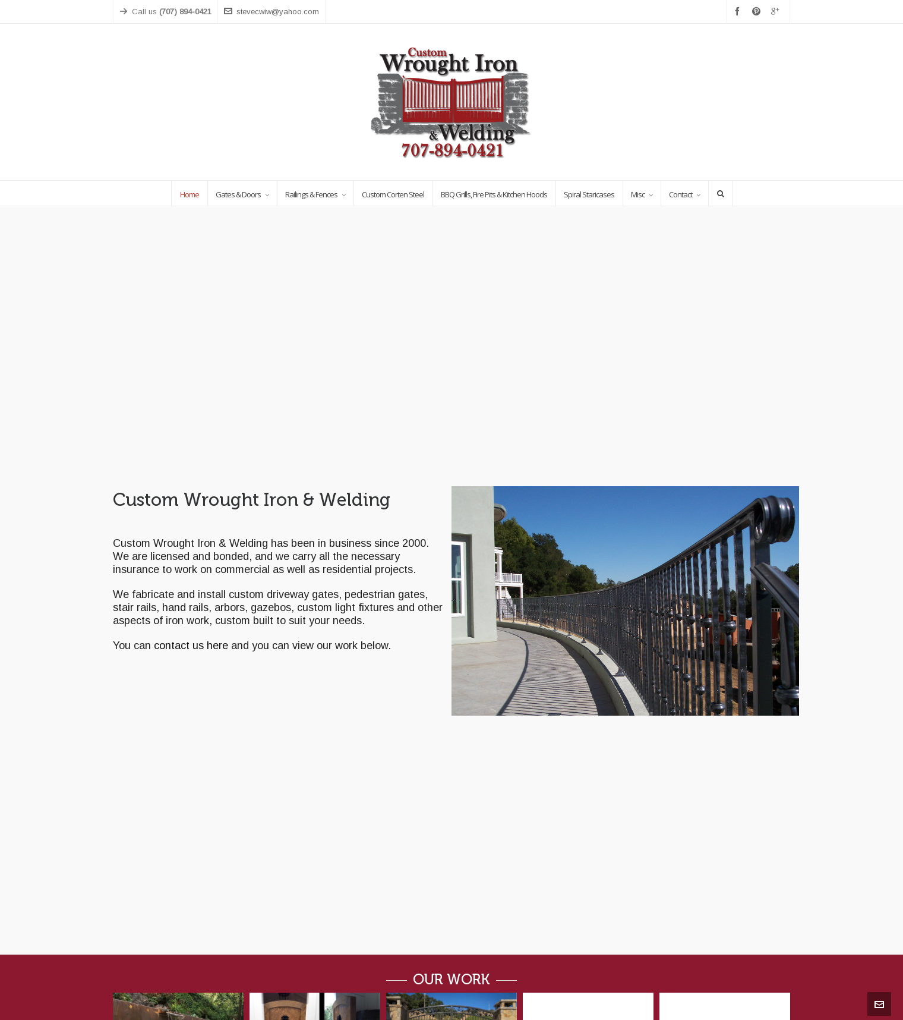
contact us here (191, 645)
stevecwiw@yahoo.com (271, 11)
